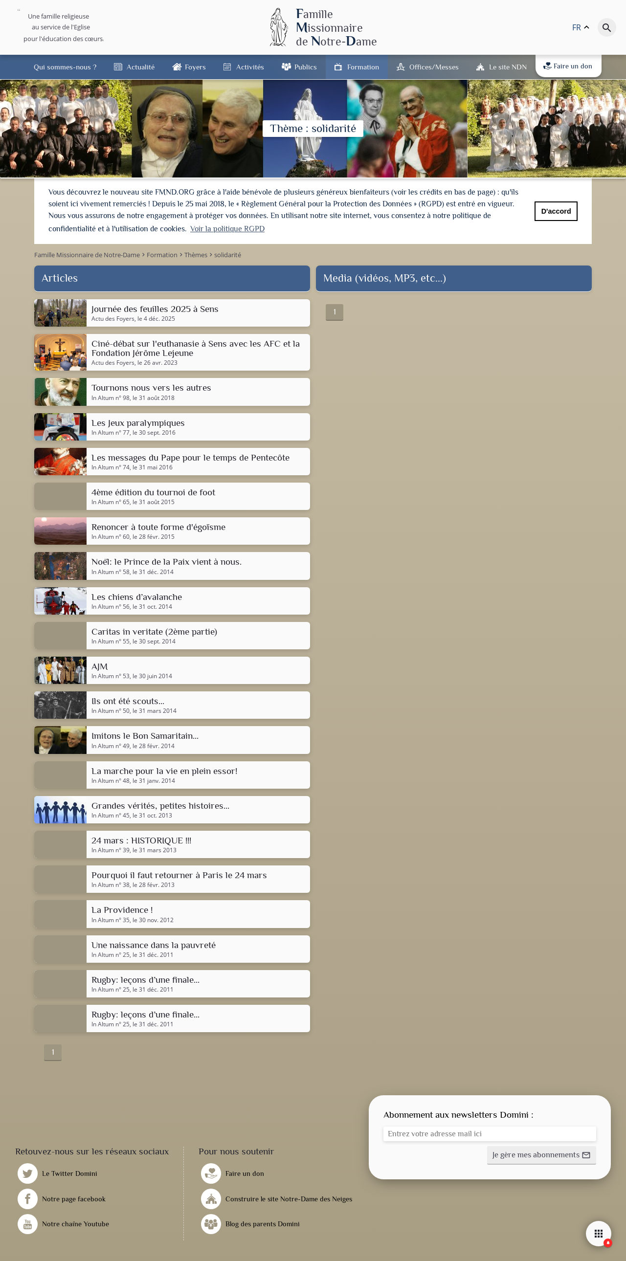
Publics (305, 67)
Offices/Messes (434, 67)
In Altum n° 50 (110, 710)
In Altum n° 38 (110, 884)
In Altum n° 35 (110, 919)
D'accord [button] (556, 211)
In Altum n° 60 (110, 536)
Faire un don (567, 66)
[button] (541, 1154)
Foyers (195, 67)
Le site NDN (508, 67)
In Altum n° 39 (110, 849)
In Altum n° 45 (110, 814)
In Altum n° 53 (110, 675)
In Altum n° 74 (110, 466)
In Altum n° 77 (110, 431)
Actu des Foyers (112, 317)
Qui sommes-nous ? (65, 67)
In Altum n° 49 (110, 745)
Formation (363, 67)
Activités (250, 67)
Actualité (141, 67)
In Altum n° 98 (110, 396)
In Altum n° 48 (110, 779)
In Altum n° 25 (110, 953)
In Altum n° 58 (110, 571)
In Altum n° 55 (110, 640)
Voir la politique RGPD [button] (227, 228)
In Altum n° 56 (110, 605)
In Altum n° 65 (110, 501)
